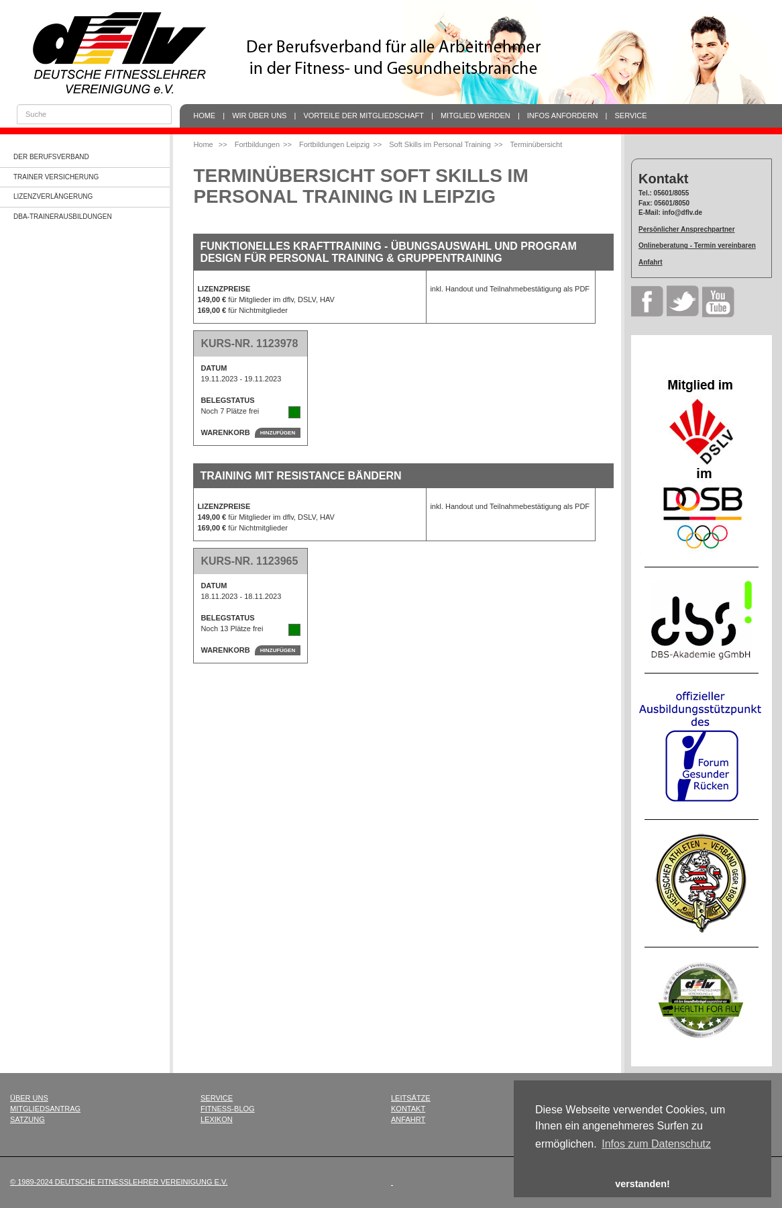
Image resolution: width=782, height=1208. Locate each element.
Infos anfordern (562, 115)
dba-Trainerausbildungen (62, 216)
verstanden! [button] (642, 1183)
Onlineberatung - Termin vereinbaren (697, 245)
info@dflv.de (683, 212)
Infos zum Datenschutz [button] (656, 1144)
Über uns (29, 1098)
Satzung (27, 1119)
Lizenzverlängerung (53, 196)
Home (204, 115)
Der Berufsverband (51, 156)
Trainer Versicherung (56, 177)
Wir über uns (259, 115)
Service (631, 115)
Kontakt (408, 1109)
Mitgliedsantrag (45, 1109)
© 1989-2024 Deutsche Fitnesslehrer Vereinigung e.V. (118, 1182)
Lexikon (217, 1119)
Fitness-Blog (228, 1109)
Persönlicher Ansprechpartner (686, 229)
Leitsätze (411, 1098)
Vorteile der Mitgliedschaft (363, 115)
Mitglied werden (475, 115)
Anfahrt (650, 262)
